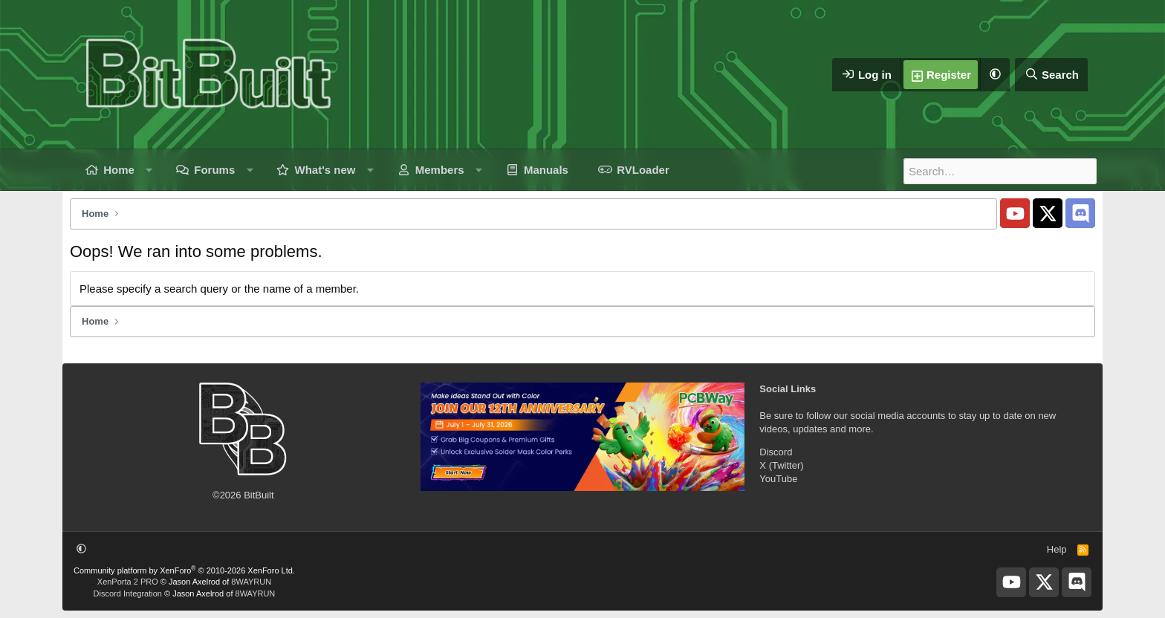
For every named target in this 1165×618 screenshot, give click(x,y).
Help (1057, 549)
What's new (325, 169)
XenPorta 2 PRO (127, 581)
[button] (995, 74)
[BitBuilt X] (1047, 213)
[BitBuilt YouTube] (1015, 213)
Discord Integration (128, 593)
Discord (775, 452)
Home (118, 169)
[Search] (1051, 74)
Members (439, 169)
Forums (214, 169)
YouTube (778, 478)
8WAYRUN (251, 581)
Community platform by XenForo (184, 570)
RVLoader (643, 169)
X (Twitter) (781, 465)
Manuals (546, 169)
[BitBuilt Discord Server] (1080, 213)
